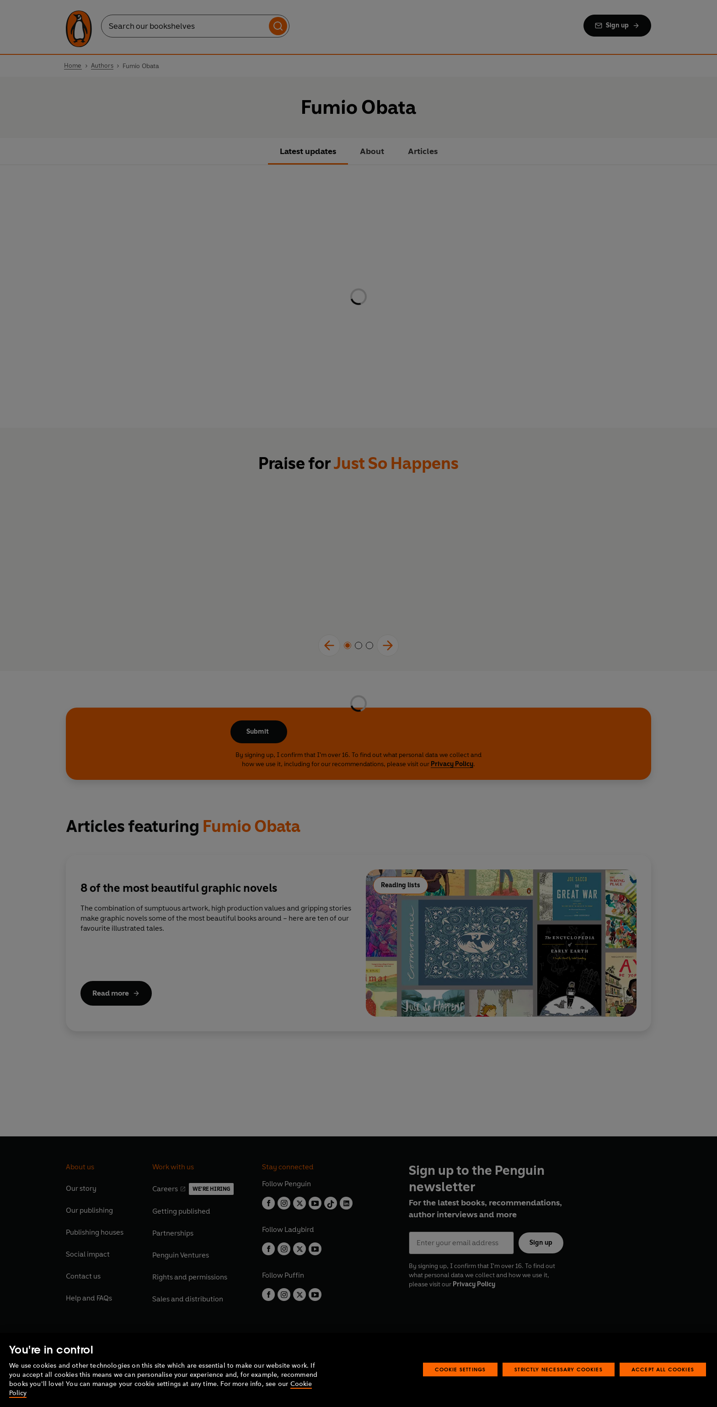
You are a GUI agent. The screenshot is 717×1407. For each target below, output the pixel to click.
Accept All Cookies (662, 1369)
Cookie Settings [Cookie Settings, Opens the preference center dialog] (460, 1369)
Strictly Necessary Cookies (558, 1369)
